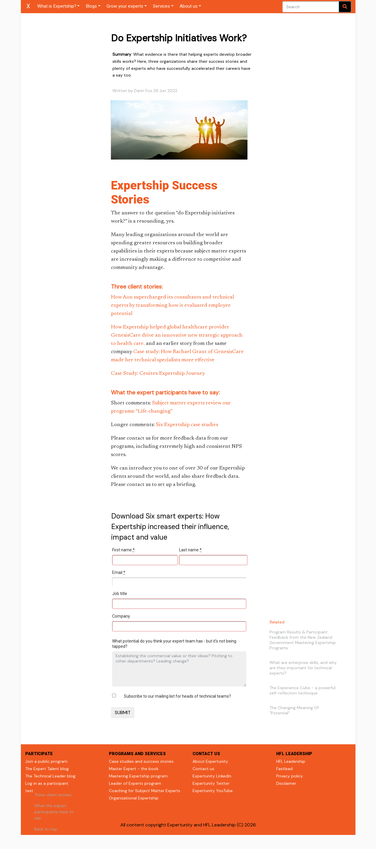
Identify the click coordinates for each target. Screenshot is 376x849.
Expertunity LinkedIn (212, 776)
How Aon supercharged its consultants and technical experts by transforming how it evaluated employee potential (172, 305)
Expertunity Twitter (211, 783)
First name (123, 550)
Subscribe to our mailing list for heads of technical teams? (177, 696)
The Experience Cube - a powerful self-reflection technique (302, 690)
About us (189, 6)
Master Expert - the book (134, 768)
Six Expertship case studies (187, 425)
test (29, 790)
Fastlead (284, 768)
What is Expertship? (56, 6)
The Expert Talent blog (47, 768)
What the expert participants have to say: (54, 812)
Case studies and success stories (141, 761)
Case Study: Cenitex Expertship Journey (158, 373)
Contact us (203, 768)
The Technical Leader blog (50, 776)
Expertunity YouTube (213, 790)
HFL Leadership (290, 761)
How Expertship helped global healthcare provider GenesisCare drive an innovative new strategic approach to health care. (176, 335)
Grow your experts (125, 6)
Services (161, 6)
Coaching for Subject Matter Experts (144, 790)
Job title (119, 593)
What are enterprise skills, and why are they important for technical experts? (303, 668)
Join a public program (46, 761)
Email (118, 572)
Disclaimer (286, 783)
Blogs (91, 6)
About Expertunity (210, 761)
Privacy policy (289, 776)
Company (121, 616)
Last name (190, 550)
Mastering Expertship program (138, 776)
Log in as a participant (46, 783)
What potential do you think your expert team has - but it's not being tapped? (174, 644)
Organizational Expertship (134, 798)
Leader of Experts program (135, 783)
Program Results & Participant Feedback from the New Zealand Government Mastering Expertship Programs (302, 639)
